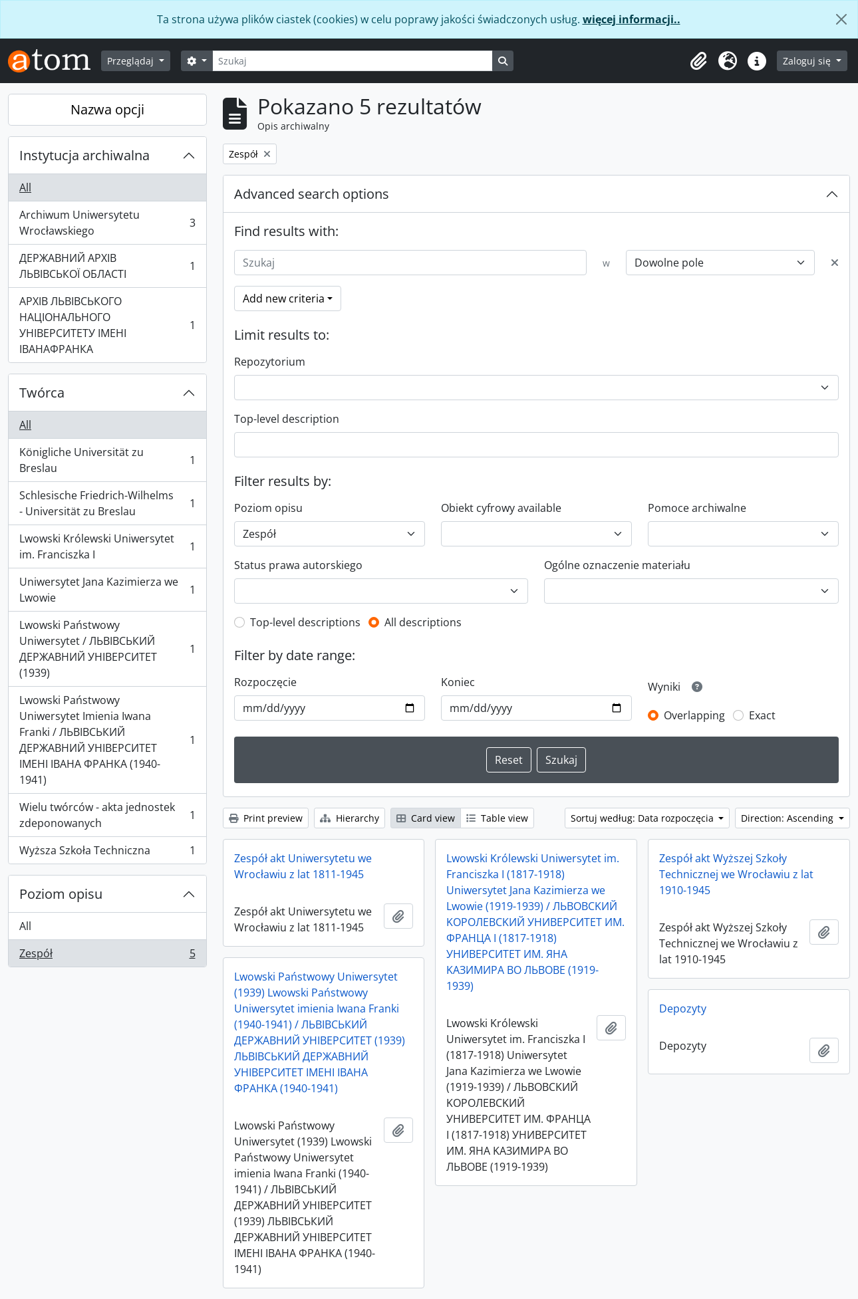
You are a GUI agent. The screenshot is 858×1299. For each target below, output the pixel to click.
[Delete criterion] (835, 263)
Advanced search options (311, 194)
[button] (698, 61)
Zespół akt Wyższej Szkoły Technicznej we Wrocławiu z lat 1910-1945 (736, 874)
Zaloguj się (808, 61)
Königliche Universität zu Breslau (107, 460)
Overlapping (694, 715)
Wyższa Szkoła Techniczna (107, 853)
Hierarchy (349, 818)
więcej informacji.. (631, 19)
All (25, 187)
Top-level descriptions (305, 622)
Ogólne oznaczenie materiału (617, 565)
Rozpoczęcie (265, 682)
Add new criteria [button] (284, 298)
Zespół (107, 956)
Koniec (458, 682)
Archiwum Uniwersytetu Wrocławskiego (107, 222)
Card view (425, 818)
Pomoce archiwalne (697, 508)
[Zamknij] (841, 19)
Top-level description (286, 419)
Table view (497, 818)
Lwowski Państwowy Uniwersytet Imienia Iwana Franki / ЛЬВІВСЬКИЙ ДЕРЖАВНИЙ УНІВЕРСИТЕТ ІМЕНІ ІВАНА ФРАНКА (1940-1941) (107, 740)
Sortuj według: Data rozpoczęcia (643, 818)
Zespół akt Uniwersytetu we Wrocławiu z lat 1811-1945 (303, 866)
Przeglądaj (131, 61)
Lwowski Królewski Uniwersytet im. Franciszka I (107, 546)
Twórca (42, 393)
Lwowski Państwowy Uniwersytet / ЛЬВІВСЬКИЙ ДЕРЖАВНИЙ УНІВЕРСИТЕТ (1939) (107, 649)
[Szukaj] (352, 61)
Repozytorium (269, 361)
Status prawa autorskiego (298, 565)
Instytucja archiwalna (84, 155)
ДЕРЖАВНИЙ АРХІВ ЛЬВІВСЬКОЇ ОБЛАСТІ (107, 266)
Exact (762, 715)
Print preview (266, 818)
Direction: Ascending (788, 818)
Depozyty (682, 1008)
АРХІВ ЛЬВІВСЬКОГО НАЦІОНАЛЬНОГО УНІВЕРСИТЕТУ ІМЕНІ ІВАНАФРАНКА (107, 325)
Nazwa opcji (107, 109)
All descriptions (423, 622)
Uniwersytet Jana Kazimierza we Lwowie (107, 589)
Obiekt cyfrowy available (501, 508)
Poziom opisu (60, 894)
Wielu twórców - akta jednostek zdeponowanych (107, 815)
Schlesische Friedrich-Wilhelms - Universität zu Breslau (107, 503)
